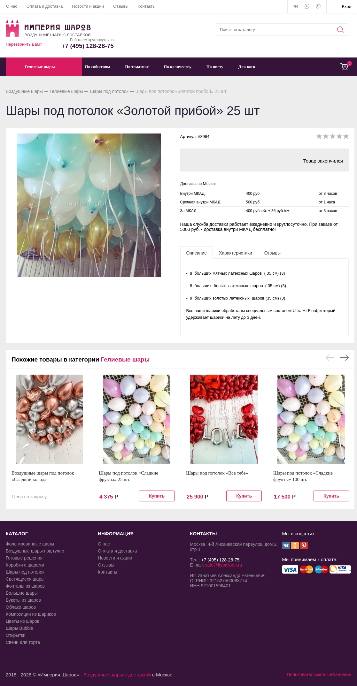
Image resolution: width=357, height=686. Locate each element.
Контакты (147, 6)
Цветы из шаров (22, 621)
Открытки (16, 635)
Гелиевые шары (66, 91)
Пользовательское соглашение (319, 674)
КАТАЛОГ (17, 533)
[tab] (196, 252)
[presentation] (197, 253)
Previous (330, 357)
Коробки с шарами (25, 565)
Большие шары (22, 593)
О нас (11, 6)
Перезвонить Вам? (24, 44)
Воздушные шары (24, 91)
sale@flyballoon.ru (223, 565)
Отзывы (120, 6)
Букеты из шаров (23, 600)
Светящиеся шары (25, 579)
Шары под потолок (109, 91)
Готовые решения (24, 557)
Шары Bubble (19, 628)
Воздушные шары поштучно (35, 550)
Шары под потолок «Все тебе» (217, 473)
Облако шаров (21, 607)
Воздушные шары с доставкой (117, 674)
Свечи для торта (23, 642)
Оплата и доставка (45, 6)
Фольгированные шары (30, 543)
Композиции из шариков (31, 614)
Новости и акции (88, 6)
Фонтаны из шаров (25, 586)
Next (344, 357)
